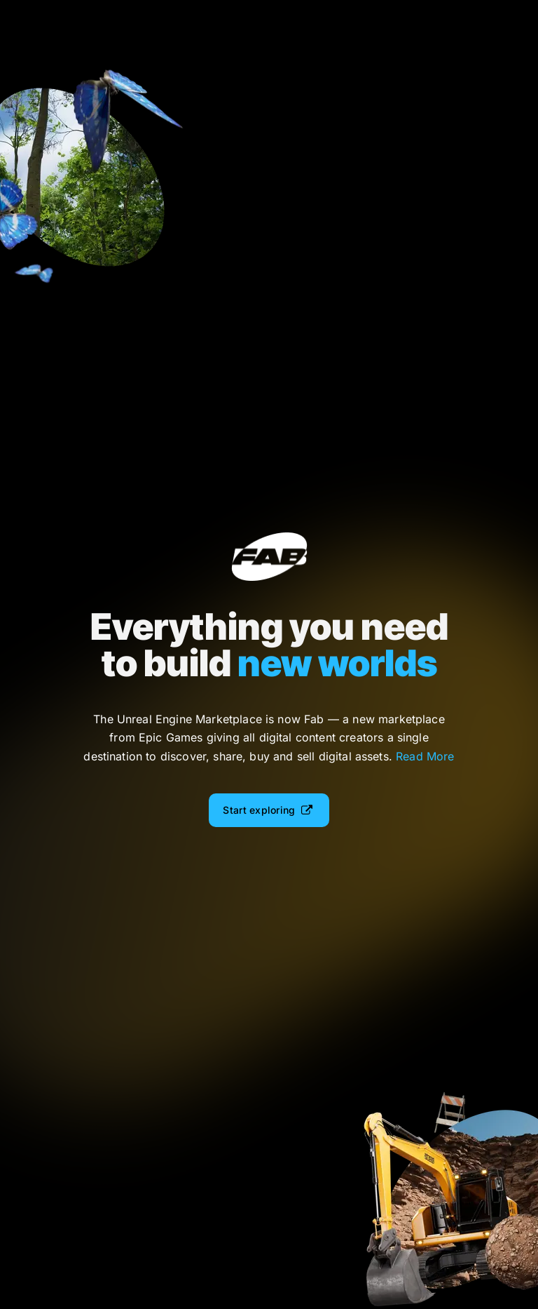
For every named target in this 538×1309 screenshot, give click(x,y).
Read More (425, 756)
